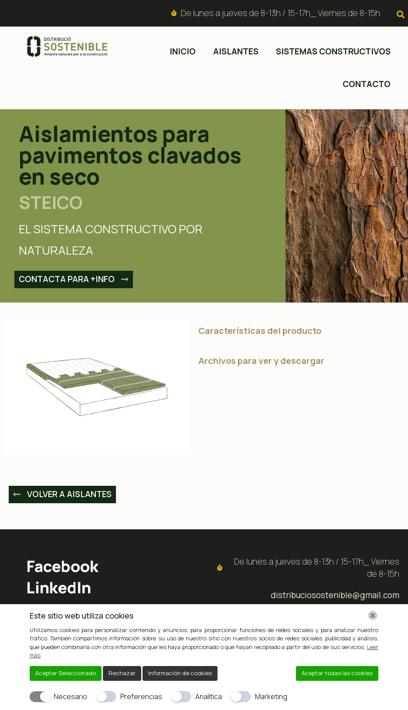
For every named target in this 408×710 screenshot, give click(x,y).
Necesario (70, 696)
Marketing (271, 696)
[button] (400, 14)
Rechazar (122, 673)
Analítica (208, 696)
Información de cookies (180, 673)
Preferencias (141, 696)
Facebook (62, 566)
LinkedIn (58, 587)
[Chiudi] (372, 615)
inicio (183, 51)
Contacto (367, 84)
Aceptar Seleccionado (65, 673)
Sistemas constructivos (333, 51)
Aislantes (235, 51)
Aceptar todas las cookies (337, 673)
